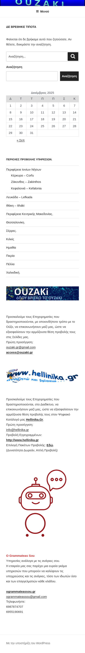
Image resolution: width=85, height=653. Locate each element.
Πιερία (10, 255)
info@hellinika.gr (17, 429)
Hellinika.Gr (34, 419)
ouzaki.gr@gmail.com (21, 347)
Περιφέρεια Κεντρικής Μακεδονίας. (29, 214)
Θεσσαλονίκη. (15, 222)
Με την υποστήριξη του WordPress (28, 643)
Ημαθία (11, 247)
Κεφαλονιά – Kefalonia (26, 188)
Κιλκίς (10, 239)
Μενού (42, 11)
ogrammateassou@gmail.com (26, 596)
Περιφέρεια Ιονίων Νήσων (23, 169)
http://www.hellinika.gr (22, 440)
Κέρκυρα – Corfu (22, 175)
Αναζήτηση (14, 67)
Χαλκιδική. (13, 272)
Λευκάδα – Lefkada (19, 197)
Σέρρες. (11, 230)
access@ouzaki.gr (19, 352)
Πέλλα (10, 264)
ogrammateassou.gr (20, 591)
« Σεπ (21, 140)
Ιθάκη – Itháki (15, 205)
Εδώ (50, 445)
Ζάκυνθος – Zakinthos (26, 181)
